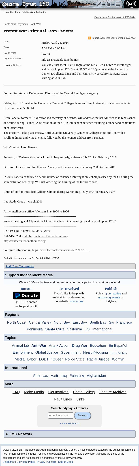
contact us (76, 301)
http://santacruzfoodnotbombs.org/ (25, 241)
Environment (22, 352)
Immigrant (118, 352)
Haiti (54, 376)
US (87, 329)
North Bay (62, 322)
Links (80, 399)
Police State (75, 359)
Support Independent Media (29, 275)
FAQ (16, 392)
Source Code (65, 461)
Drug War (79, 345)
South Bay (97, 322)
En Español (118, 345)
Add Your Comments (20, 266)
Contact (51, 461)
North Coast (16, 322)
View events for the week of (115, 17)
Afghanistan (96, 376)
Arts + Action (59, 345)
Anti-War (36, 24)
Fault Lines (63, 399)
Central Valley (40, 322)
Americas (40, 376)
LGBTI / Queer (51, 359)
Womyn (118, 359)
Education (98, 345)
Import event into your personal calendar (112, 38)
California (74, 329)
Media (20, 359)
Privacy (41, 461)
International (102, 329)
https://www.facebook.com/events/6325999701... (60, 250)
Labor (32, 359)
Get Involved (58, 392)
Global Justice (46, 352)
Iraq (64, 376)
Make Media (34, 392)
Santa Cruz (54, 329)
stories (113, 293)
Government (71, 352)
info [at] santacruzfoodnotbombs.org (45, 236)
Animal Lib (20, 345)
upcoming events (109, 297)
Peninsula (35, 329)
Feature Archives (113, 392)
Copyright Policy (26, 461)
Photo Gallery (84, 392)
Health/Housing (95, 352)
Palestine (76, 376)
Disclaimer (8, 461)
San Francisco (120, 322)
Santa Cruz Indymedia (16, 24)
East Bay (79, 322)
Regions (12, 315)
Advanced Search (69, 423)
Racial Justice (98, 359)
